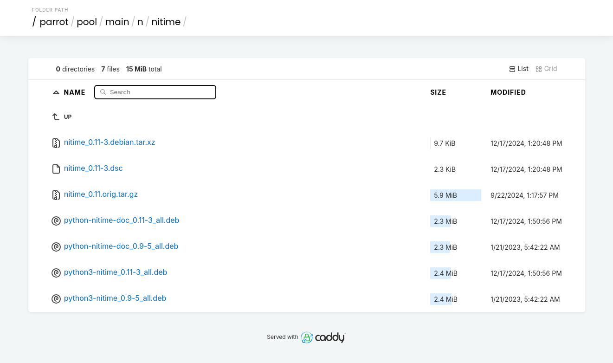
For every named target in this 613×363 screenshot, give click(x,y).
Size (438, 92)
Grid (546, 69)
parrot (54, 21)
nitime (166, 21)
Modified (508, 92)
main (117, 21)
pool (87, 21)
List (519, 69)
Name (76, 92)
